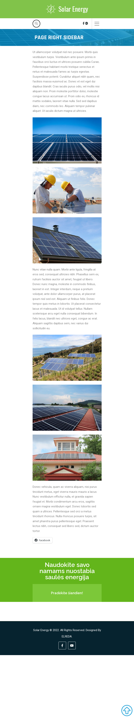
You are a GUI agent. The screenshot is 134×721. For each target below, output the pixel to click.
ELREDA (67, 636)
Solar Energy (41, 630)
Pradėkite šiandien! (67, 593)
